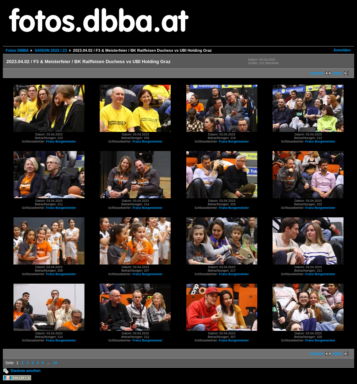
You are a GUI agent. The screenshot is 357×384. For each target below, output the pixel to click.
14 (55, 363)
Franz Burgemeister (61, 141)
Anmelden (342, 50)
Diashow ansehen (25, 371)
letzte (337, 73)
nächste (317, 73)
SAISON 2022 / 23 (50, 50)
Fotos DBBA (17, 50)
